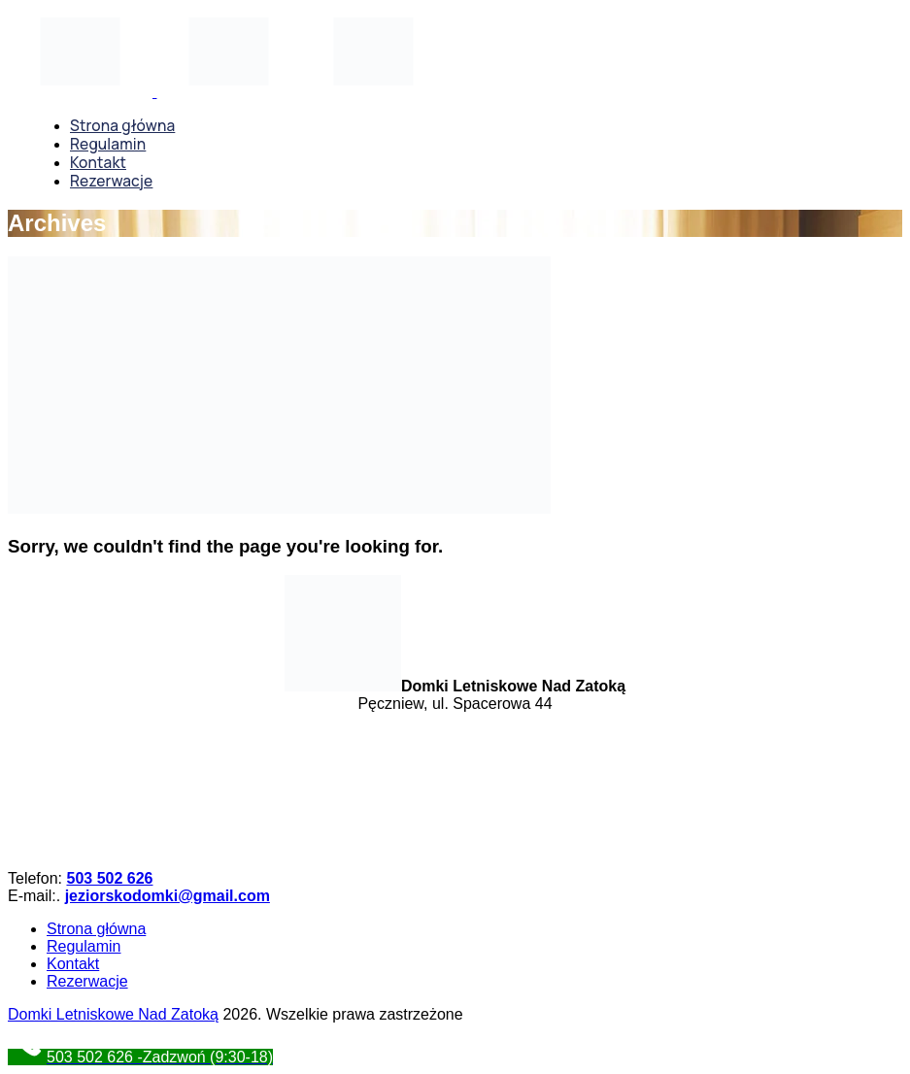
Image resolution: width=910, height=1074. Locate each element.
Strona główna (96, 929)
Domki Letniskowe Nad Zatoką (113, 1014)
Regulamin (83, 946)
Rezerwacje (87, 981)
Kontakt (73, 964)
